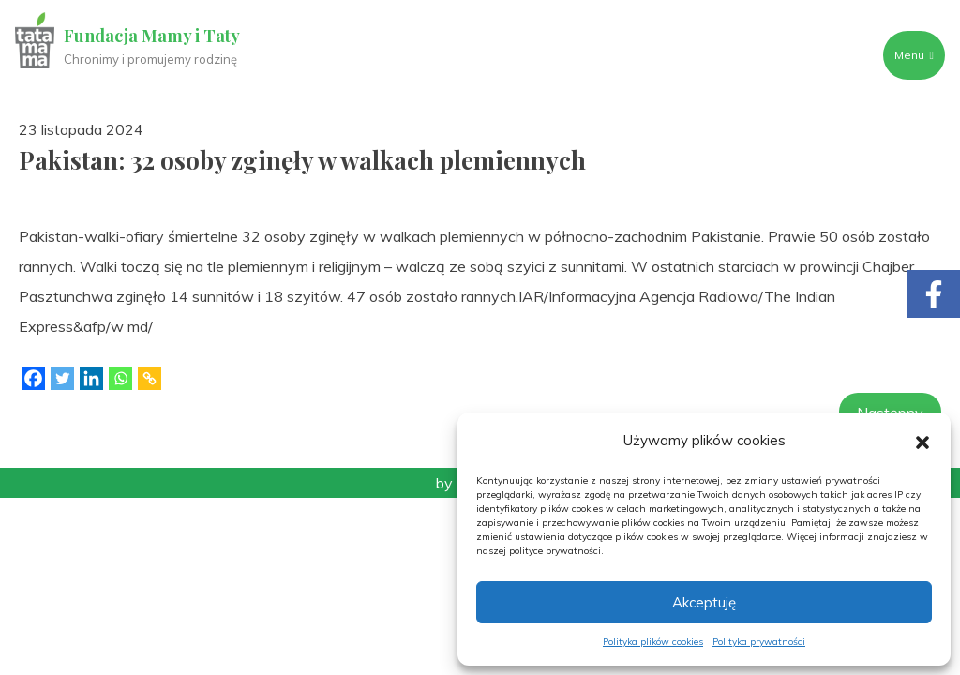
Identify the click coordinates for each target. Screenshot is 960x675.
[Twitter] (62, 378)
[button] (922, 440)
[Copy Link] (149, 378)
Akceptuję (704, 602)
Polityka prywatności (758, 642)
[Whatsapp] (120, 378)
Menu (914, 55)
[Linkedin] (91, 378)
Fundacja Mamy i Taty (152, 35)
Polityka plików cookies (653, 642)
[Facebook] (33, 378)
